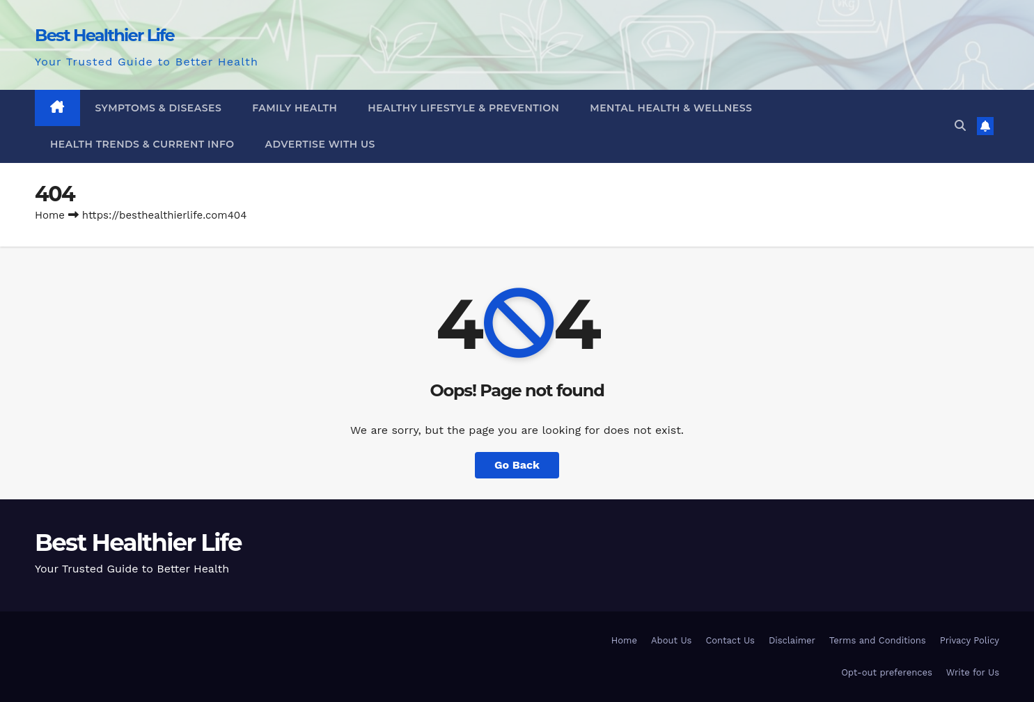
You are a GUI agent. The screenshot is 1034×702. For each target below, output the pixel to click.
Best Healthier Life (104, 35)
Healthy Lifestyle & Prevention (463, 108)
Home (50, 215)
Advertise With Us (320, 144)
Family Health (294, 108)
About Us (671, 640)
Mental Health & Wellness (671, 108)
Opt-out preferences (886, 672)
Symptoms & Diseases (158, 108)
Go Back (517, 464)
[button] (960, 125)
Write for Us (972, 672)
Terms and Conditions (877, 640)
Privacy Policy (969, 640)
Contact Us (730, 640)
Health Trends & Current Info (142, 144)
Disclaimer (792, 640)
